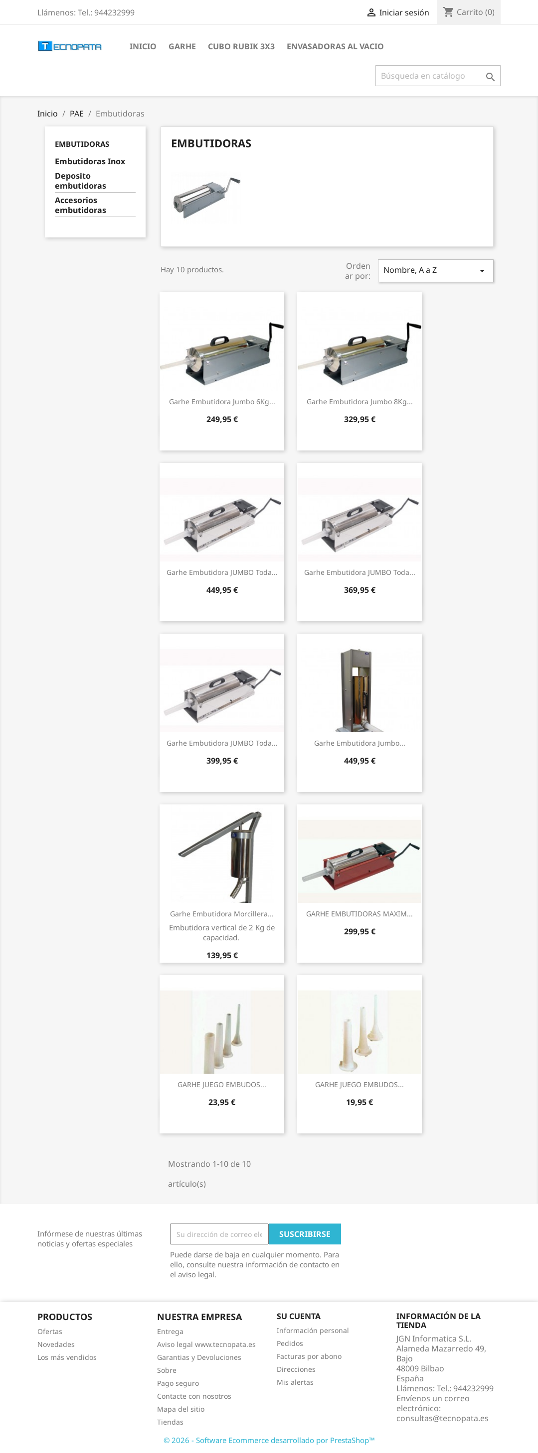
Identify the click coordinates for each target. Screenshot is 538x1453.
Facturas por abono (309, 1356)
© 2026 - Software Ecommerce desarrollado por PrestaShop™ (269, 1440)
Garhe (182, 46)
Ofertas (49, 1331)
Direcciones (296, 1369)
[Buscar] (438, 75)
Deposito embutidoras (80, 181)
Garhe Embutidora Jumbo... (359, 743)
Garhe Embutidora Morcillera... (222, 913)
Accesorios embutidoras (80, 205)
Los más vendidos (67, 1357)
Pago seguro (178, 1383)
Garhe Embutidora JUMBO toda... (222, 572)
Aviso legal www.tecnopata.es (206, 1344)
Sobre (167, 1370)
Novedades (56, 1344)
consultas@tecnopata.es (442, 1418)
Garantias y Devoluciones (199, 1357)
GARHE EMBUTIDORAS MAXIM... (359, 913)
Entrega (170, 1331)
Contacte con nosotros (194, 1396)
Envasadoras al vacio (335, 46)
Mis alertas (295, 1382)
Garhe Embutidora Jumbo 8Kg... (360, 401)
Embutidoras (82, 144)
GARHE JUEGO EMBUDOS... (222, 1084)
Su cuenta (299, 1316)
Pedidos (290, 1343)
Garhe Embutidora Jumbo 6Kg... (222, 401)
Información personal (313, 1330)
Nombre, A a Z (435, 270)
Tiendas (170, 1422)
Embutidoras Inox (90, 161)
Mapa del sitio (180, 1409)
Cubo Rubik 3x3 (241, 46)
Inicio (143, 46)
